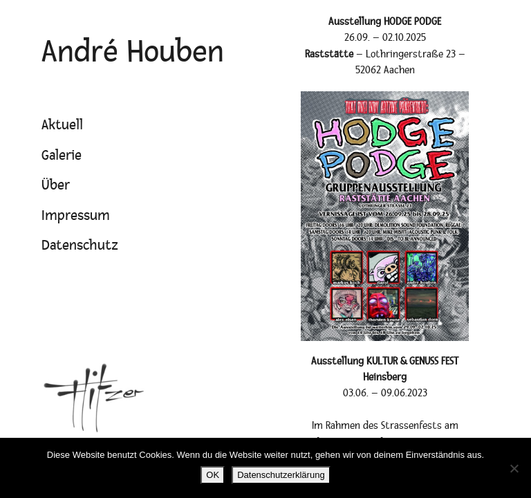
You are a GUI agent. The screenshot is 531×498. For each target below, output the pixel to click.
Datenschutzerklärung (280, 475)
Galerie (61, 156)
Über (55, 185)
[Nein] (514, 468)
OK (212, 475)
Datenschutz (79, 246)
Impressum (75, 216)
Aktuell (62, 125)
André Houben (132, 52)
